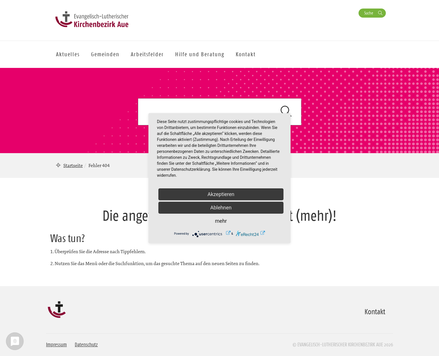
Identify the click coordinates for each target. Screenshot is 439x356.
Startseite (73, 165)
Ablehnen (220, 208)
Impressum (56, 345)
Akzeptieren (221, 194)
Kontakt (246, 54)
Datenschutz (86, 345)
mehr (221, 221)
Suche (368, 13)
